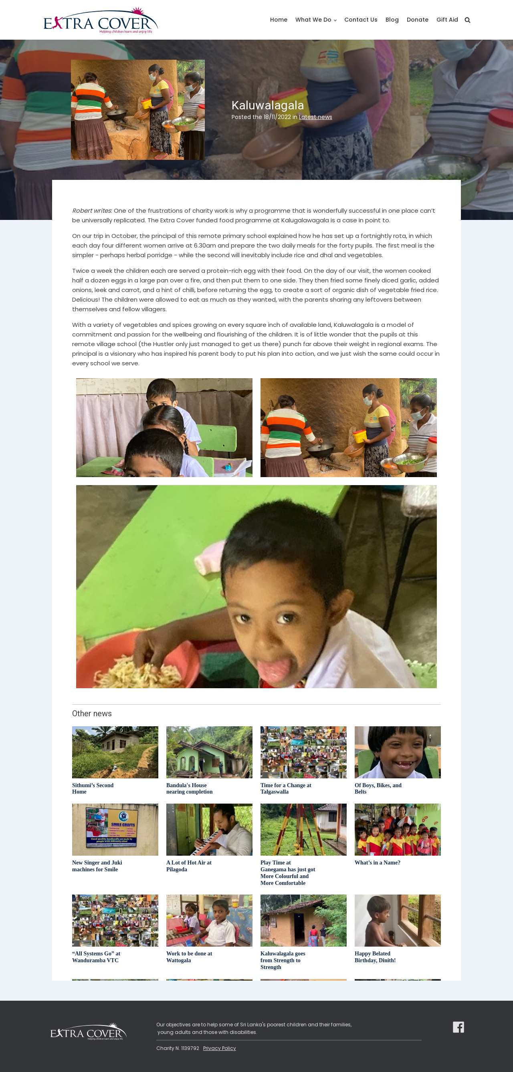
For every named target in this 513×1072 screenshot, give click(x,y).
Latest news (315, 117)
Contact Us (361, 20)
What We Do (313, 20)
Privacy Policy (219, 1048)
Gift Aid (447, 20)
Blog (392, 20)
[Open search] (467, 19)
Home (278, 20)
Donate (417, 20)
